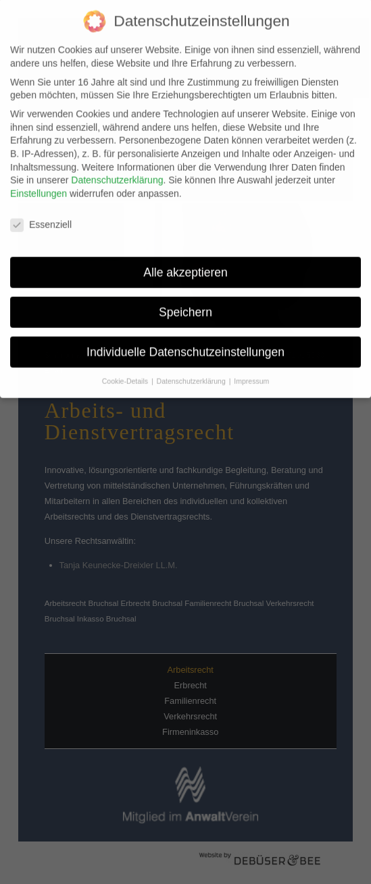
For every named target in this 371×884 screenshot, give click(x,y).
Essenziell (41, 217)
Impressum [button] (251, 374)
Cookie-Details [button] (126, 374)
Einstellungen (38, 185)
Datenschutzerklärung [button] (192, 374)
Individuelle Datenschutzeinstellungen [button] (185, 344)
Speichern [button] (185, 304)
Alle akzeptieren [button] (185, 264)
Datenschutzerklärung (117, 172)
